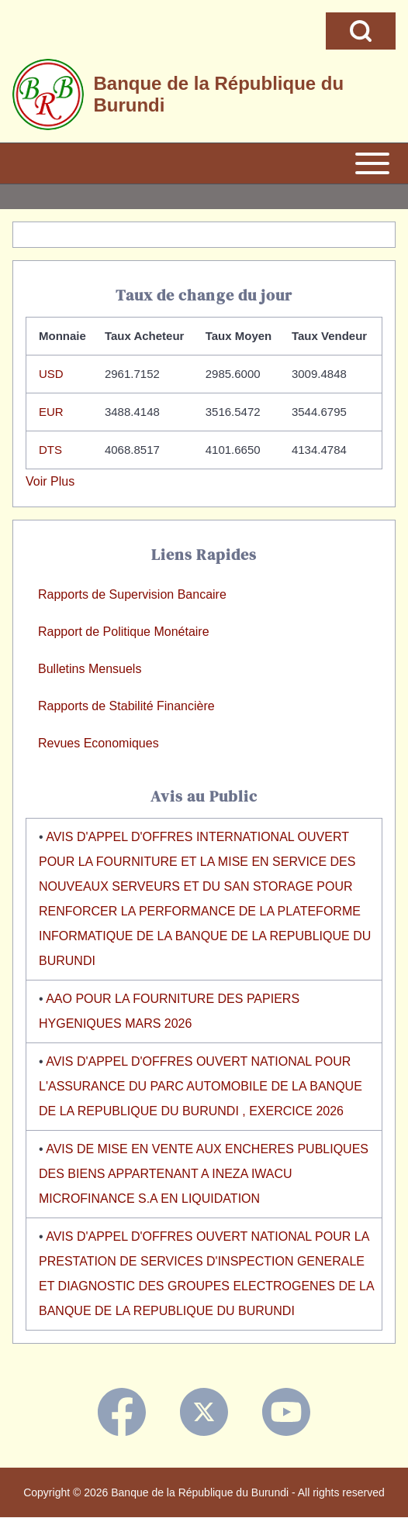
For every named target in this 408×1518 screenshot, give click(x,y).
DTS (50, 449)
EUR (51, 411)
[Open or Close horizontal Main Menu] (204, 163)
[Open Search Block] (361, 31)
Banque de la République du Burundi (218, 94)
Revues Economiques (98, 743)
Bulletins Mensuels (89, 668)
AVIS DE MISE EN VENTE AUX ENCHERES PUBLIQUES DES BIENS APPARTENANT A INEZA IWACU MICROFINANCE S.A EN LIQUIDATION (203, 1173)
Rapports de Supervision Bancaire (132, 594)
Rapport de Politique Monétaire (123, 631)
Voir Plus (50, 481)
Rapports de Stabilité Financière (126, 706)
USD (51, 373)
